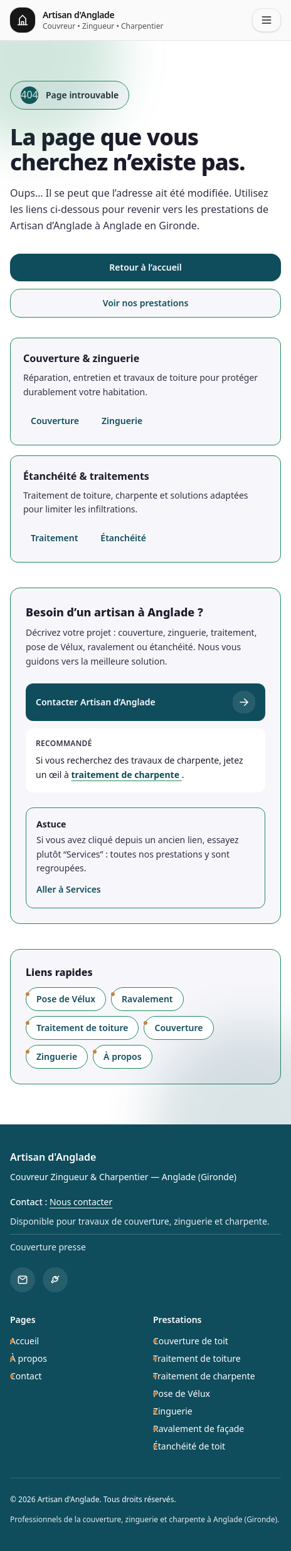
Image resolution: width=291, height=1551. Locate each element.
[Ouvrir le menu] (266, 20)
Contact (26, 1376)
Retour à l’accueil (145, 267)
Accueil (24, 1341)
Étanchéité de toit (189, 1446)
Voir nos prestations (146, 303)
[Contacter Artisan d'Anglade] (22, 1279)
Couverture (55, 421)
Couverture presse (48, 1247)
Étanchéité (123, 538)
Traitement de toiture (82, 1028)
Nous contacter (81, 1202)
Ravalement (147, 999)
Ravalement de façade (198, 1428)
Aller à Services (68, 889)
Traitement (54, 538)
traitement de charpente (126, 775)
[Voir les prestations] (55, 1279)
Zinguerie (122, 421)
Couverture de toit (190, 1341)
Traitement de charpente (204, 1376)
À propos (122, 1056)
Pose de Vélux (65, 999)
